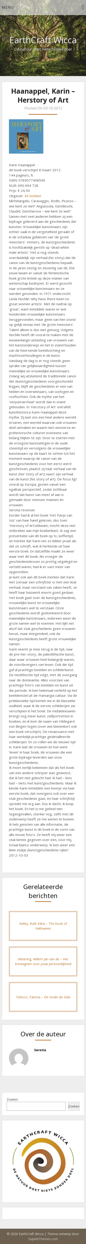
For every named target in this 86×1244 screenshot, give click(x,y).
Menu (8, 7)
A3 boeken (33, 195)
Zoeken (12, 1099)
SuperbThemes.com (43, 1239)
